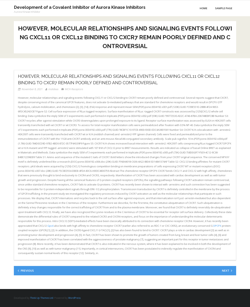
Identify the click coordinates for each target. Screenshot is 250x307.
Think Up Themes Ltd (41, 298)
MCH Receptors (74, 89)
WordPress (74, 298)
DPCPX (217, 225)
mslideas (53, 89)
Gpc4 (50, 225)
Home (203, 8)
